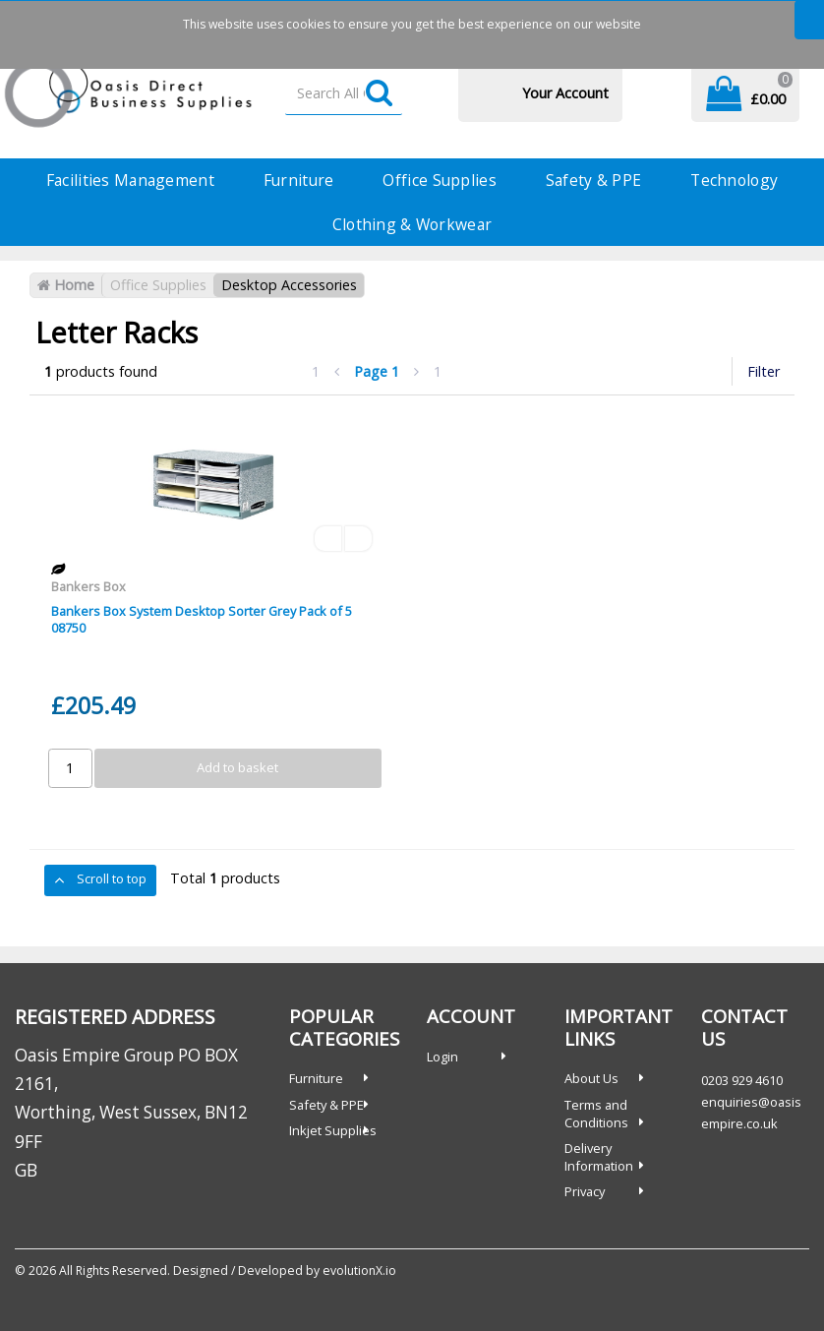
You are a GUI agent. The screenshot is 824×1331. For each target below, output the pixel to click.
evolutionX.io (359, 1270)
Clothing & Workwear (412, 224)
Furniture (299, 180)
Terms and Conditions (596, 1113)
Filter (763, 371)
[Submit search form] (379, 94)
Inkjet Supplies (333, 1130)
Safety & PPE (593, 180)
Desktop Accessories (289, 284)
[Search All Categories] (343, 94)
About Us (591, 1078)
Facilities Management (130, 180)
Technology (734, 180)
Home (65, 284)
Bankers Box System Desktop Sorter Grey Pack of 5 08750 (201, 619)
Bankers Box (88, 586)
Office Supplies (439, 180)
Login (442, 1056)
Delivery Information (598, 1157)
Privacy (584, 1191)
